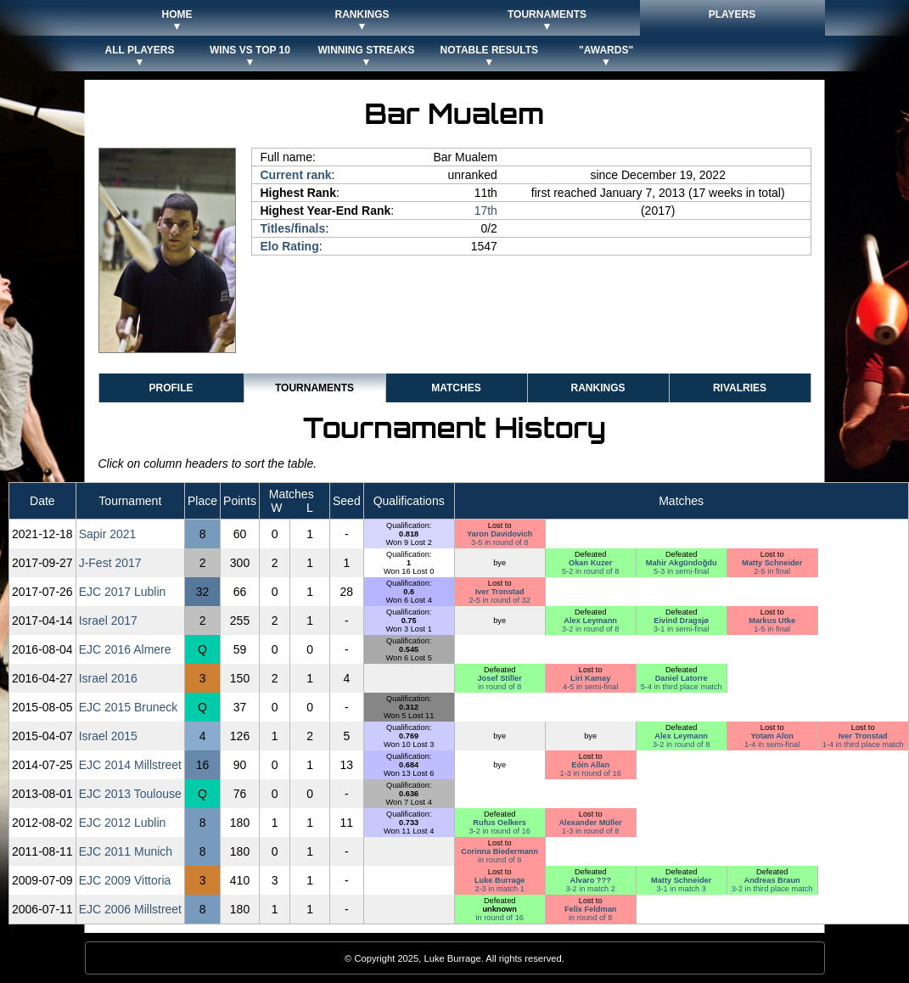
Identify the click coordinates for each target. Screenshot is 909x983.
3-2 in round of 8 (590, 629)
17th (485, 210)
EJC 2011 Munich (126, 851)
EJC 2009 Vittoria (125, 880)
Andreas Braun (772, 880)
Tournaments (314, 388)
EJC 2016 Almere (125, 649)
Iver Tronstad (500, 591)
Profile (171, 388)
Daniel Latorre (681, 678)
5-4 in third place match (681, 686)
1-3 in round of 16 (589, 773)
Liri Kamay (590, 678)
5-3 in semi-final (681, 571)
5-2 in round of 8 (590, 571)
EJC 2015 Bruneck (128, 707)
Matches (455, 388)
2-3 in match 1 (499, 889)
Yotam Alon (772, 736)
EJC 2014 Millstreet (130, 765)
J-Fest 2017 (110, 563)
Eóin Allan (590, 765)
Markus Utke (772, 620)
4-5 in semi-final (590, 686)
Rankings (597, 388)
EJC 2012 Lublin (122, 822)
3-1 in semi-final (681, 629)
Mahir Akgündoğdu (681, 563)
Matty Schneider (772, 563)
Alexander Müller (589, 822)
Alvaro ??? (590, 880)
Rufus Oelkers (499, 822)
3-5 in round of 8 (499, 542)
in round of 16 (499, 917)
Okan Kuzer (590, 563)
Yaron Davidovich (500, 534)
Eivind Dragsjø (681, 620)
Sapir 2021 (108, 534)
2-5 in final (772, 571)
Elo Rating (290, 246)
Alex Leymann (590, 620)
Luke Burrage (499, 880)
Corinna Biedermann (499, 851)
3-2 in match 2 (590, 889)
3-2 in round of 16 (499, 831)
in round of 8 (499, 686)
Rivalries (739, 388)
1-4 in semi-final (772, 744)
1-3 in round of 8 (590, 831)
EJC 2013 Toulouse (130, 793)
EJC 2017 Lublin (122, 591)
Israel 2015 (108, 736)
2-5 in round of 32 (499, 600)
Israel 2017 (108, 620)
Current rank (296, 175)
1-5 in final (772, 629)
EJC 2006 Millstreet (130, 909)
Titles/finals (293, 228)
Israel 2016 (108, 678)
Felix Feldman (590, 909)
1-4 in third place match (863, 744)
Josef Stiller (499, 678)
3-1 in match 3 (681, 889)
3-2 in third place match (772, 889)
